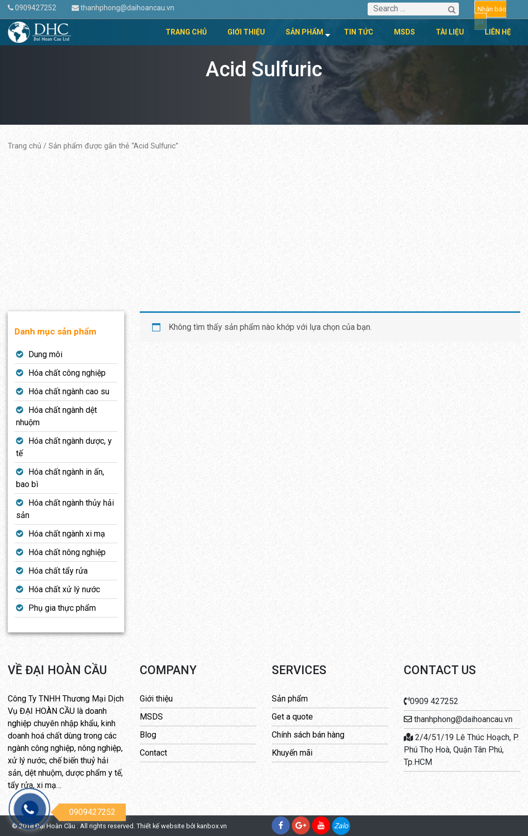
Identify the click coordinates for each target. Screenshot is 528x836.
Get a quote (292, 717)
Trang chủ (186, 32)
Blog (148, 735)
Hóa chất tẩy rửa (58, 571)
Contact (153, 753)
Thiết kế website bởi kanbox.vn (182, 826)
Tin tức (358, 32)
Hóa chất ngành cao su (68, 391)
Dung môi (45, 354)
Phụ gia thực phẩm (62, 608)
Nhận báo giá (490, 15)
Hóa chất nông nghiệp (67, 552)
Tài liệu (450, 32)
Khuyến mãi (292, 753)
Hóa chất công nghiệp (67, 373)
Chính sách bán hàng (308, 735)
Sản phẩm (304, 32)
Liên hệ (498, 32)
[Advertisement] (264, 231)
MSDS (404, 32)
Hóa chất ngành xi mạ (66, 534)
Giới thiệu (246, 32)
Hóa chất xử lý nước (64, 589)
